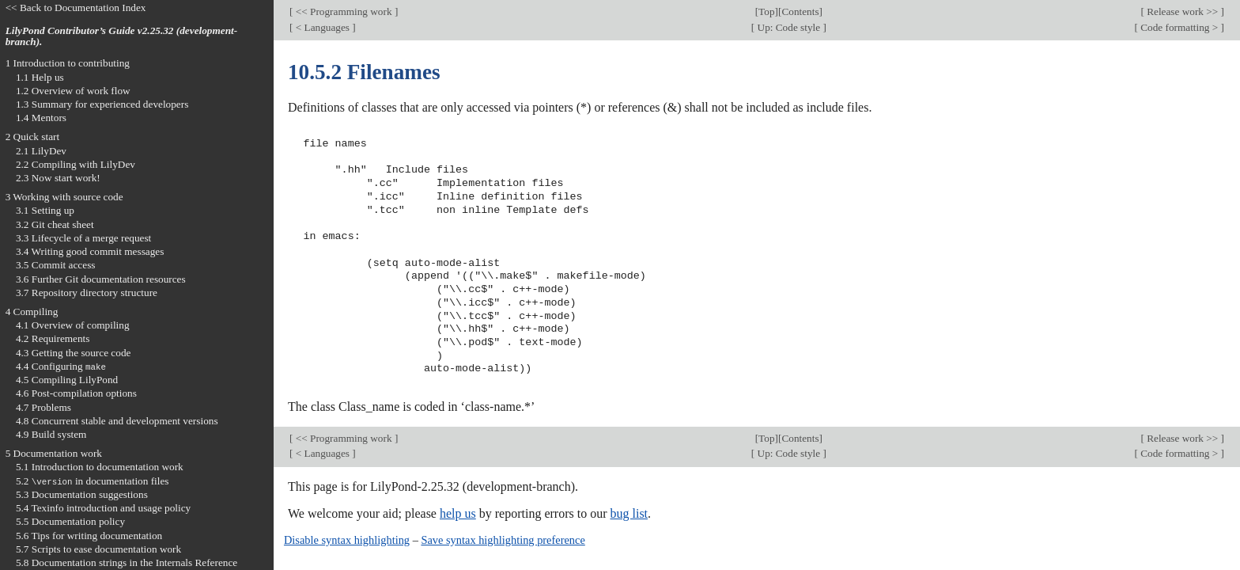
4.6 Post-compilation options (76, 393)
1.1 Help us (40, 77)
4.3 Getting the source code (73, 353)
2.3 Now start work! (58, 178)
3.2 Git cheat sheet (55, 224)
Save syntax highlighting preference (502, 540)
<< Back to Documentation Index (76, 7)
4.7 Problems (43, 407)
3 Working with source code (64, 197)
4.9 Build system (51, 434)
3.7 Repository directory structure (86, 292)
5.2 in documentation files (92, 481)
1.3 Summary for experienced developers (102, 104)
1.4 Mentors (41, 118)
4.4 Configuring (61, 366)
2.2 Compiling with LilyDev (75, 164)
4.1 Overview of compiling (73, 325)
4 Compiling (32, 311)
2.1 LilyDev (41, 151)
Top (766, 11)
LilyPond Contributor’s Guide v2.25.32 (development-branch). (122, 36)
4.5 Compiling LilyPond (67, 380)
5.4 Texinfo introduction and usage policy (103, 508)
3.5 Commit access (56, 265)
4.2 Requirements (53, 338)
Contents (799, 11)
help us (458, 513)
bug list (629, 513)
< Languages (322, 27)
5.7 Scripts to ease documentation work (98, 549)
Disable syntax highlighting (347, 540)
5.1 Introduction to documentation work (99, 467)
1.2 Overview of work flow (73, 91)
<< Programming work (343, 11)
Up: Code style (788, 27)
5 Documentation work (54, 453)
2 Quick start (33, 136)
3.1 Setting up (45, 210)
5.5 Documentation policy (70, 521)
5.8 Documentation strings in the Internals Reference (126, 562)
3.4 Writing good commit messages (90, 251)
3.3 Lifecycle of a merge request (83, 238)
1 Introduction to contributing (68, 63)
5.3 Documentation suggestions (82, 494)
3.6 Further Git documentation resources (101, 279)
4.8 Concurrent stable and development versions (117, 421)
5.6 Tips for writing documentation (89, 536)
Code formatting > (1179, 27)
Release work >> (1182, 11)
